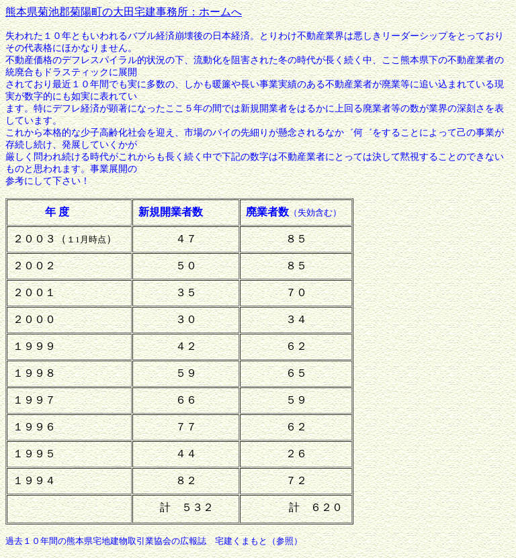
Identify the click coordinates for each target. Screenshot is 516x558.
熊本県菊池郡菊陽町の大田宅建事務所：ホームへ (123, 11)
